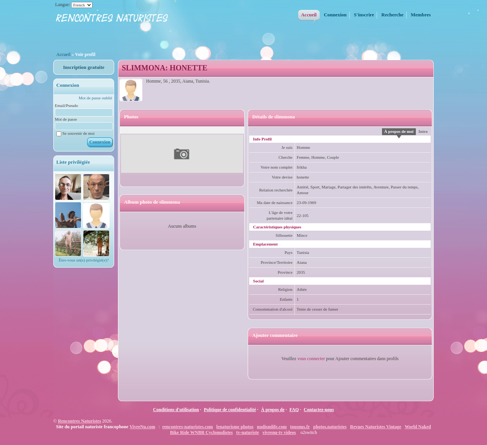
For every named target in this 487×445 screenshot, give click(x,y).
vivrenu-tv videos (279, 432)
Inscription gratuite (84, 67)
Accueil (63, 54)
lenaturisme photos (235, 426)
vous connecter (311, 358)
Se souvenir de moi (75, 133)
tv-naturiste (247, 432)
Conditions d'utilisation (176, 409)
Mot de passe (66, 119)
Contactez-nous (319, 409)
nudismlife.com (271, 426)
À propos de (273, 409)
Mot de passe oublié (95, 98)
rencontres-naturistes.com (187, 426)
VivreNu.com (142, 426)
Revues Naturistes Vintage (375, 426)
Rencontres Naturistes (79, 421)
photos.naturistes (330, 426)
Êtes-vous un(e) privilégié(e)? (83, 260)
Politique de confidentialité (230, 409)
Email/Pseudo (66, 105)
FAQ (294, 409)
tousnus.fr (300, 426)
